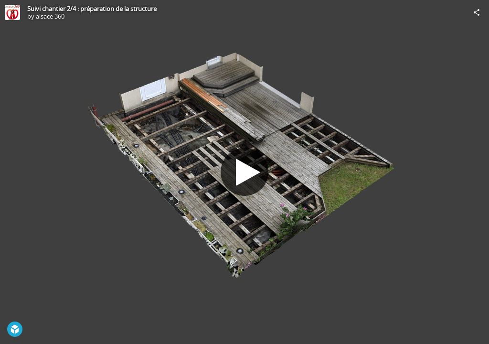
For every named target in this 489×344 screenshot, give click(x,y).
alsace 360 (50, 16)
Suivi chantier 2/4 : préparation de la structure (92, 8)
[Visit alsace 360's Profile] (12, 12)
